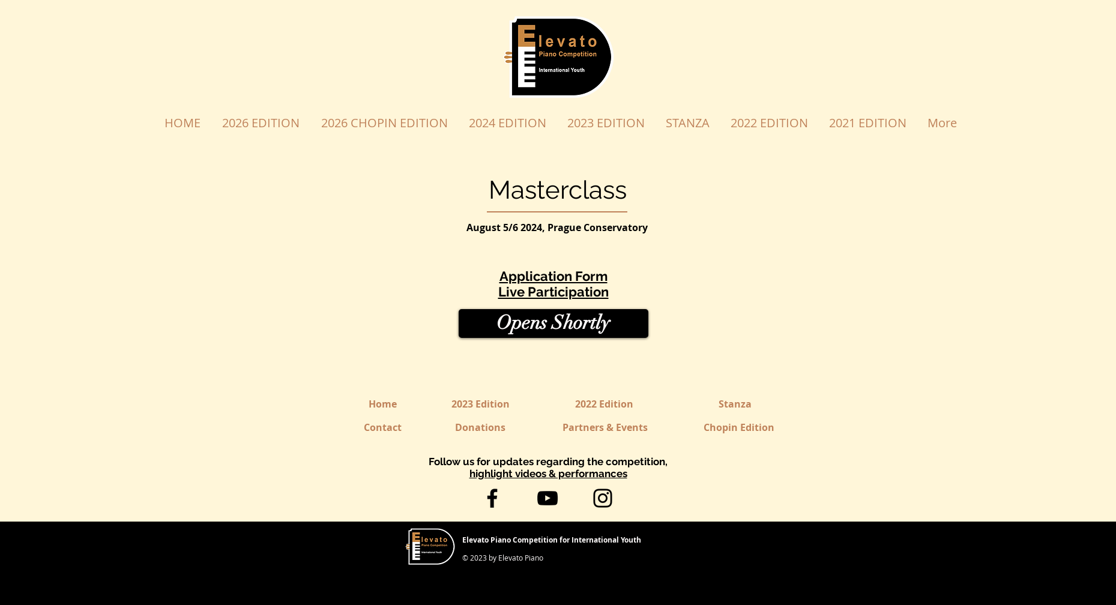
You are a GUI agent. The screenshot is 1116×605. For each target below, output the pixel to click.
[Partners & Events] (605, 427)
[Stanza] (735, 404)
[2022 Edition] (604, 404)
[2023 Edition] (480, 404)
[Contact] (382, 427)
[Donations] (480, 427)
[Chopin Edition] (739, 427)
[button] (553, 323)
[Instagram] (602, 498)
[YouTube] (547, 498)
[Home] (382, 404)
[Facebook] (492, 498)
